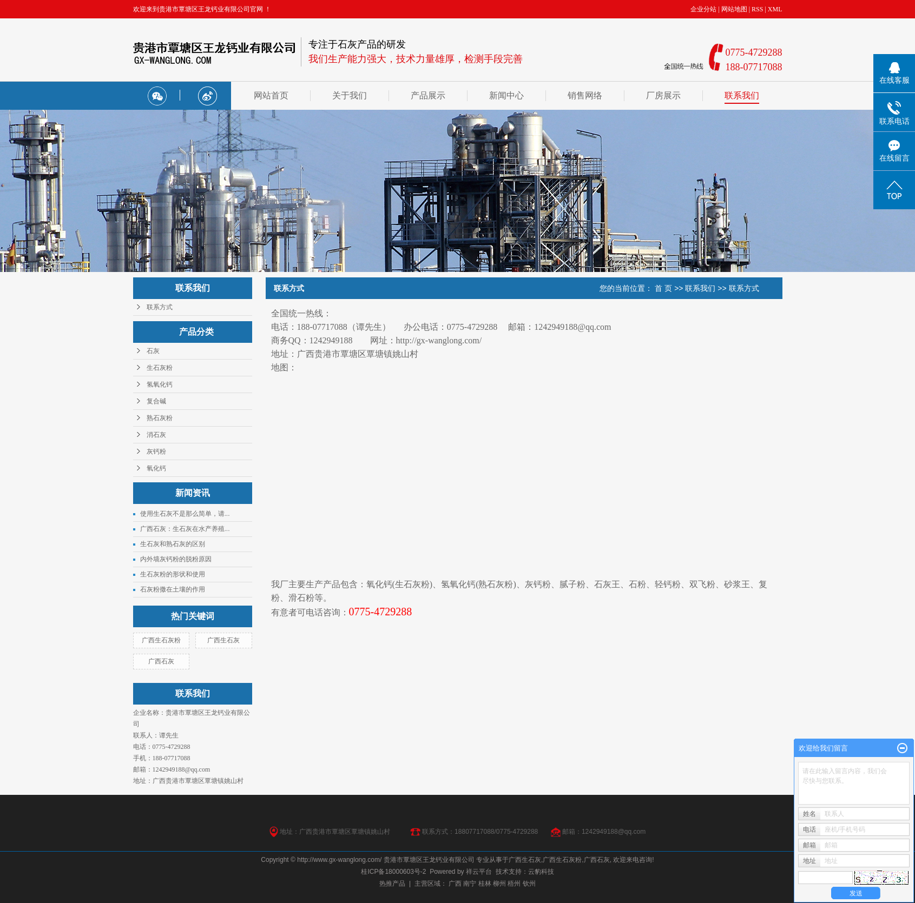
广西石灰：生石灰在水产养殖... (185, 529)
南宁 (469, 883)
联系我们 (742, 95)
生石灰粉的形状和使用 (172, 574)
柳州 (499, 883)
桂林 (484, 883)
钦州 (529, 883)
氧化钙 (156, 468)
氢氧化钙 (160, 384)
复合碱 (156, 401)
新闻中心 (506, 95)
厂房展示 (663, 95)
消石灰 (156, 435)
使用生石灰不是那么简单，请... (185, 513)
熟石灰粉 (160, 418)
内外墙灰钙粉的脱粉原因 (176, 559)
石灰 (153, 351)
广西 (455, 883)
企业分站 (703, 9)
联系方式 (160, 307)
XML (775, 9)
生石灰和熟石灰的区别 (172, 544)
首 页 (663, 288)
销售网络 (585, 95)
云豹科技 (541, 871)
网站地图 (734, 9)
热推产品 (392, 883)
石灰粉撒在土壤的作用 (172, 589)
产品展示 (428, 95)
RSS (757, 9)
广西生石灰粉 (161, 640)
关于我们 (349, 95)
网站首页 (271, 95)
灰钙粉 (156, 451)
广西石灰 (161, 661)
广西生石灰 (223, 640)
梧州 (514, 883)
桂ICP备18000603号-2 (393, 871)
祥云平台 (479, 871)
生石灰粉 (160, 367)
